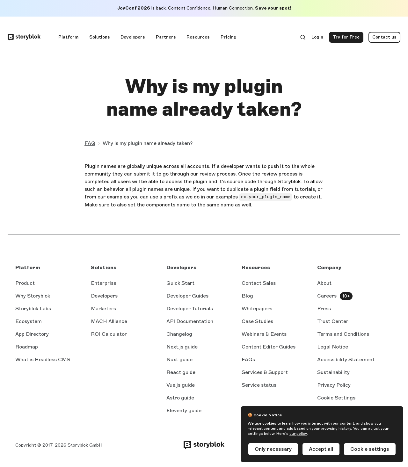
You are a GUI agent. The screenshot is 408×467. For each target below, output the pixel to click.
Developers (132, 37)
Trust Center (332, 321)
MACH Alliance (109, 321)
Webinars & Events (264, 334)
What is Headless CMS (42, 359)
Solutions (99, 37)
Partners (166, 37)
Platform (68, 37)
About (324, 283)
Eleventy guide (183, 410)
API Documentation (189, 321)
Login (317, 38)
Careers (327, 296)
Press (324, 308)
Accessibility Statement (346, 359)
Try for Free (348, 38)
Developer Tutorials (189, 308)
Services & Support (265, 372)
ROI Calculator (109, 334)
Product (25, 283)
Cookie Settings (336, 398)
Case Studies (257, 321)
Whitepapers (257, 308)
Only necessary (273, 449)
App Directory (32, 334)
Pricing (229, 37)
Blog (247, 296)
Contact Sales (259, 283)
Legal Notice (332, 347)
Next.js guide (182, 347)
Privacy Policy (334, 385)
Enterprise (103, 283)
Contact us (384, 37)
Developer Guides (187, 296)
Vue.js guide (180, 385)
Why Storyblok (32, 296)
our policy (298, 433)
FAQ (89, 143)
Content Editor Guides (268, 347)
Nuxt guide (179, 359)
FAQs (248, 359)
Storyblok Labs (33, 308)
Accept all (321, 449)
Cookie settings (369, 449)
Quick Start (180, 283)
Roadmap (26, 347)
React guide (180, 372)
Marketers (103, 308)
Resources (198, 37)
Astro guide (180, 398)
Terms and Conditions (343, 334)
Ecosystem (28, 321)
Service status (259, 385)
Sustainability (333, 372)
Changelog (179, 334)
